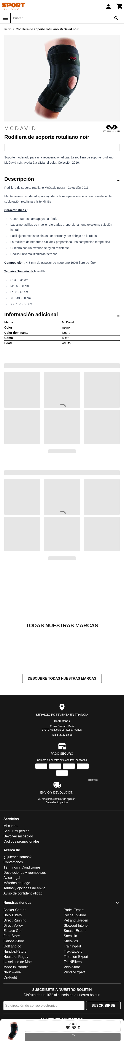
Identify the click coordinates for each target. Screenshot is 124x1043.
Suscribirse (103, 1005)
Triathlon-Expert (76, 956)
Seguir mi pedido (16, 831)
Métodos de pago (16, 883)
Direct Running (14, 920)
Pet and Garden (76, 920)
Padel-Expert (74, 910)
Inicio (7, 29)
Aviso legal (11, 878)
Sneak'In (70, 936)
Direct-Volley (13, 925)
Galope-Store (13, 941)
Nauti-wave (12, 972)
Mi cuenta (10, 826)
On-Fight (10, 977)
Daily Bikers (12, 915)
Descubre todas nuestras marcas (62, 678)
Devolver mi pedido (18, 836)
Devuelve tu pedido (57, 802)
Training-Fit (72, 946)
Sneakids (71, 941)
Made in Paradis (16, 967)
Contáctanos (62, 721)
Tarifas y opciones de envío (24, 888)
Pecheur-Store (75, 915)
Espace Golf (12, 931)
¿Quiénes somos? (17, 857)
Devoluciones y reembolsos (24, 873)
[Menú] (5, 18)
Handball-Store (15, 951)
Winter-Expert (74, 972)
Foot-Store (11, 936)
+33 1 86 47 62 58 (61, 735)
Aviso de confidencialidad (22, 893)
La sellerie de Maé (17, 962)
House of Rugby (15, 956)
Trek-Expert (73, 951)
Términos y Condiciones (22, 867)
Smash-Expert (75, 931)
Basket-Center (14, 910)
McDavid (62, 128)
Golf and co (12, 946)
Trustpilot (93, 780)
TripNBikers (73, 962)
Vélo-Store (72, 967)
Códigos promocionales (21, 841)
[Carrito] (119, 6)
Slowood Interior (76, 925)
